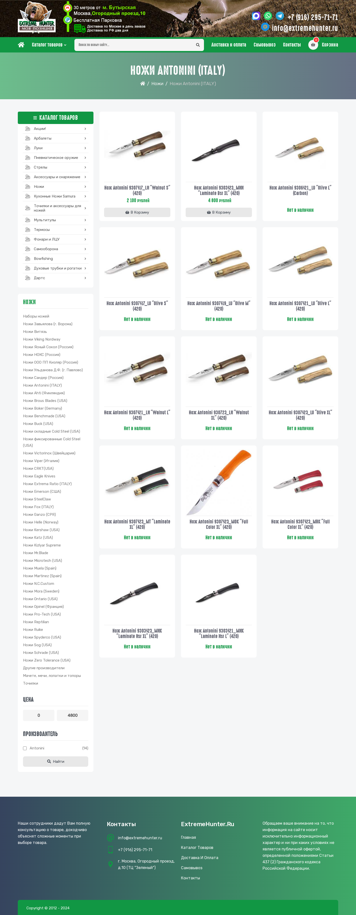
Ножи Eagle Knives (39, 476)
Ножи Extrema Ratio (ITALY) (47, 484)
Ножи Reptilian (36, 622)
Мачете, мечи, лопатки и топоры (52, 675)
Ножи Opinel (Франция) (43, 606)
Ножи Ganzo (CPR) (39, 514)
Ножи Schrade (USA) (41, 652)
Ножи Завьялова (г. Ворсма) (47, 324)
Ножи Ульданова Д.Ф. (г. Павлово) (53, 370)
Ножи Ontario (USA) (40, 599)
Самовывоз (265, 45)
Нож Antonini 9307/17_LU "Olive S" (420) (137, 306)
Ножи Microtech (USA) (42, 560)
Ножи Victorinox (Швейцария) (49, 453)
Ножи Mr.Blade (35, 553)
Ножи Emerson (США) (42, 491)
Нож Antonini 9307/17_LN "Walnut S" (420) (137, 190)
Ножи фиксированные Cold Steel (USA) (51, 442)
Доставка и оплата (228, 45)
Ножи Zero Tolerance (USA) (46, 660)
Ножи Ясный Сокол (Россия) (48, 347)
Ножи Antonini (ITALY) (42, 385)
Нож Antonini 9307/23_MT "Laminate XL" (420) (137, 524)
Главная (188, 837)
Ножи (157, 83)
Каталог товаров (47, 45)
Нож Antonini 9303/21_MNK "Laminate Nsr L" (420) (219, 633)
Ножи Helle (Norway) (40, 522)
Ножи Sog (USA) (37, 645)
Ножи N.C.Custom (38, 583)
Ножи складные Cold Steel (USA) (51, 431)
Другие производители (44, 668)
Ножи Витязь (35, 331)
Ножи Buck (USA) (38, 423)
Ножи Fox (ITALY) (38, 507)
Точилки (30, 683)
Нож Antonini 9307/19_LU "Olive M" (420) (218, 306)
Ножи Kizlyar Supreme (42, 545)
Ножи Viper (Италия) (41, 461)
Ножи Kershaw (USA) (41, 530)
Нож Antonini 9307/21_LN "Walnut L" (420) (137, 415)
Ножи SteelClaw (37, 499)
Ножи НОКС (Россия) (41, 354)
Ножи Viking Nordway (41, 339)
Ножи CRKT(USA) (38, 468)
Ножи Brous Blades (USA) (45, 400)
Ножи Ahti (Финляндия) (44, 393)
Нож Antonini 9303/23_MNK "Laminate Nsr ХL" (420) (137, 633)
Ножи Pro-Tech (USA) (42, 614)
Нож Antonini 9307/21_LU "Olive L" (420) (300, 306)
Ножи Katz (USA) (38, 537)
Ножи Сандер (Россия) (43, 377)
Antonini (37, 748)
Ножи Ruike (33, 629)
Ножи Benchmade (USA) (44, 416)
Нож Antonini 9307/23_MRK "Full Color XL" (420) (300, 524)
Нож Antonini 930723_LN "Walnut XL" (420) (219, 415)
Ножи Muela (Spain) (39, 568)
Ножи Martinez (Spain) (42, 576)
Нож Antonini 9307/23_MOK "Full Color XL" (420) (219, 524)
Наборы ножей (36, 316)
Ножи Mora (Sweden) (41, 591)
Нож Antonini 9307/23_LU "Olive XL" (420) (300, 415)
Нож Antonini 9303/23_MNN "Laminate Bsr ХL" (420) (219, 190)
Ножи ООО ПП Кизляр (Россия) (50, 362)
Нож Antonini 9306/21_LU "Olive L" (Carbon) (300, 190)
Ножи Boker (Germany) (42, 408)
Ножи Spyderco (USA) (42, 637)
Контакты (292, 45)
